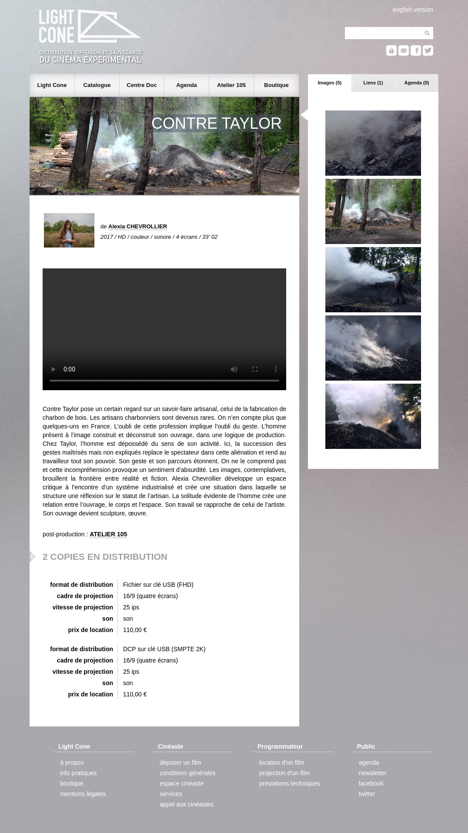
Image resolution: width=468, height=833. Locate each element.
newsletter (373, 772)
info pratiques (78, 772)
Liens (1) (373, 82)
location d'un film (281, 762)
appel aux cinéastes (187, 804)
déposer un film (180, 762)
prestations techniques (289, 783)
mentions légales (83, 793)
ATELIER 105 (108, 534)
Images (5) (329, 82)
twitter (367, 793)
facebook (371, 783)
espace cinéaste (182, 783)
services (171, 793)
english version (413, 9)
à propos (72, 762)
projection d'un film (284, 772)
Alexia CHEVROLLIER (137, 226)
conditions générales (187, 772)
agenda (369, 762)
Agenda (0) (416, 82)
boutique (72, 783)
